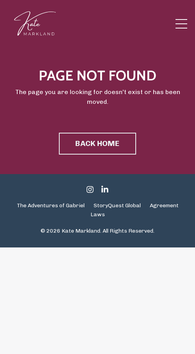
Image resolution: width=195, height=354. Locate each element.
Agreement (164, 205)
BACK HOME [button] (97, 143)
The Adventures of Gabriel (51, 205)
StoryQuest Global (117, 205)
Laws (97, 214)
